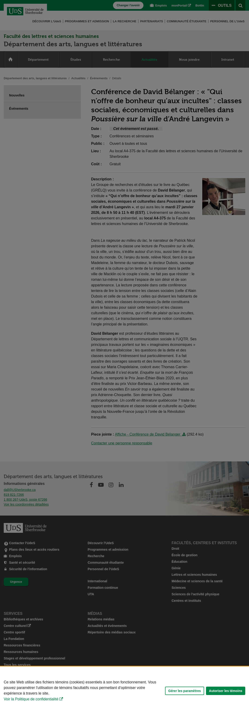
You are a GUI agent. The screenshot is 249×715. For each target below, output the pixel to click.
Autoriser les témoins (225, 691)
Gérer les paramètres (184, 691)
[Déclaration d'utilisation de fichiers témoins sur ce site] (124, 690)
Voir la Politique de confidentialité (31, 699)
